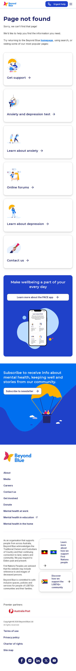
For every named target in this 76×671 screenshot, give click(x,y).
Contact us (9, 491)
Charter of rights (13, 643)
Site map (8, 650)
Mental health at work (15, 511)
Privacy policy (11, 637)
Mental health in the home (18, 523)
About (6, 472)
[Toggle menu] (71, 4)
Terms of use (11, 631)
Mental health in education (20, 517)
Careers (8, 485)
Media (6, 479)
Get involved (10, 498)
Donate (7, 504)
